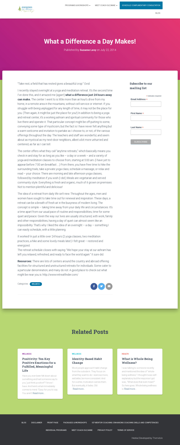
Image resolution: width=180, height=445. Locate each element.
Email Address (139, 99)
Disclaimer (36, 423)
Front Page (52, 423)
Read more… (39, 393)
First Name (137, 113)
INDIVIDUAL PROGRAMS (56, 430)
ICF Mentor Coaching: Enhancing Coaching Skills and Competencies (125, 423)
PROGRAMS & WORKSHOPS (77, 5)
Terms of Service (125, 430)
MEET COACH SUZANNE (106, 5)
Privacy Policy (105, 430)
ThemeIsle (158, 438)
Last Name (137, 127)
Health (125, 354)
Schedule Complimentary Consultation (141, 5)
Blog (157, 13)
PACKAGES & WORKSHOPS (75, 423)
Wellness (36, 284)
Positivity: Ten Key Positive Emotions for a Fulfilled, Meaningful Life (39, 364)
